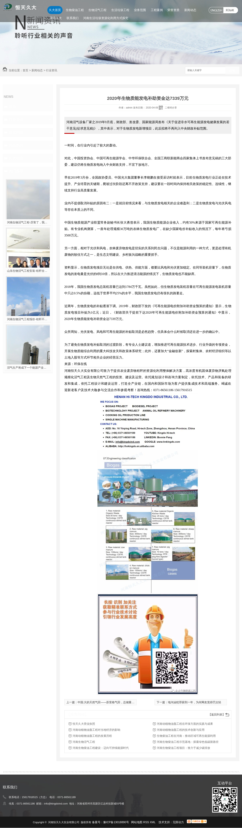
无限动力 (178, 822)
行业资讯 (51, 70)
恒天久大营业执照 (84, 723)
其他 (12, 107)
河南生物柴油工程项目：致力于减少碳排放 (183, 747)
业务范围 (140, 10)
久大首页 (55, 10)
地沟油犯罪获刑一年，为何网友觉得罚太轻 (194, 702)
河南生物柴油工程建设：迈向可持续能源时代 (101, 747)
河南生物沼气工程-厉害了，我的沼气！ (28, 222)
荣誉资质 (173, 10)
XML (153, 822)
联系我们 (73, 18)
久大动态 (16, 158)
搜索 (232, 70)
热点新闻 (16, 145)
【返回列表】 (216, 714)
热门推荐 (16, 171)
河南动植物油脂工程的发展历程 (92, 735)
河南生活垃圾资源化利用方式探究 (105, 18)
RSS (146, 822)
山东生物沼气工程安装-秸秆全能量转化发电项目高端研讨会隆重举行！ (28, 270)
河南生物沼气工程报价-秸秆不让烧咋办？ (28, 319)
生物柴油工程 (75, 10)
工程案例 (157, 10)
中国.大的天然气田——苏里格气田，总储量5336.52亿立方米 (115, 702)
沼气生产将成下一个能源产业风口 (28, 367)
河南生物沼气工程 (84, 741)
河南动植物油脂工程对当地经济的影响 (96, 729)
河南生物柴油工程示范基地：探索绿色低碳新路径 (188, 741)
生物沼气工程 (97, 10)
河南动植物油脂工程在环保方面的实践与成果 (185, 723)
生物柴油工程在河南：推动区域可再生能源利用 (186, 735)
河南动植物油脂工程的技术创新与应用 (181, 729)
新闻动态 (190, 10)
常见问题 (16, 132)
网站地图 (136, 822)
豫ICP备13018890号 (116, 822)
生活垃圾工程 (120, 10)
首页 (25, 70)
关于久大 (56, 18)
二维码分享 (171, 107)
